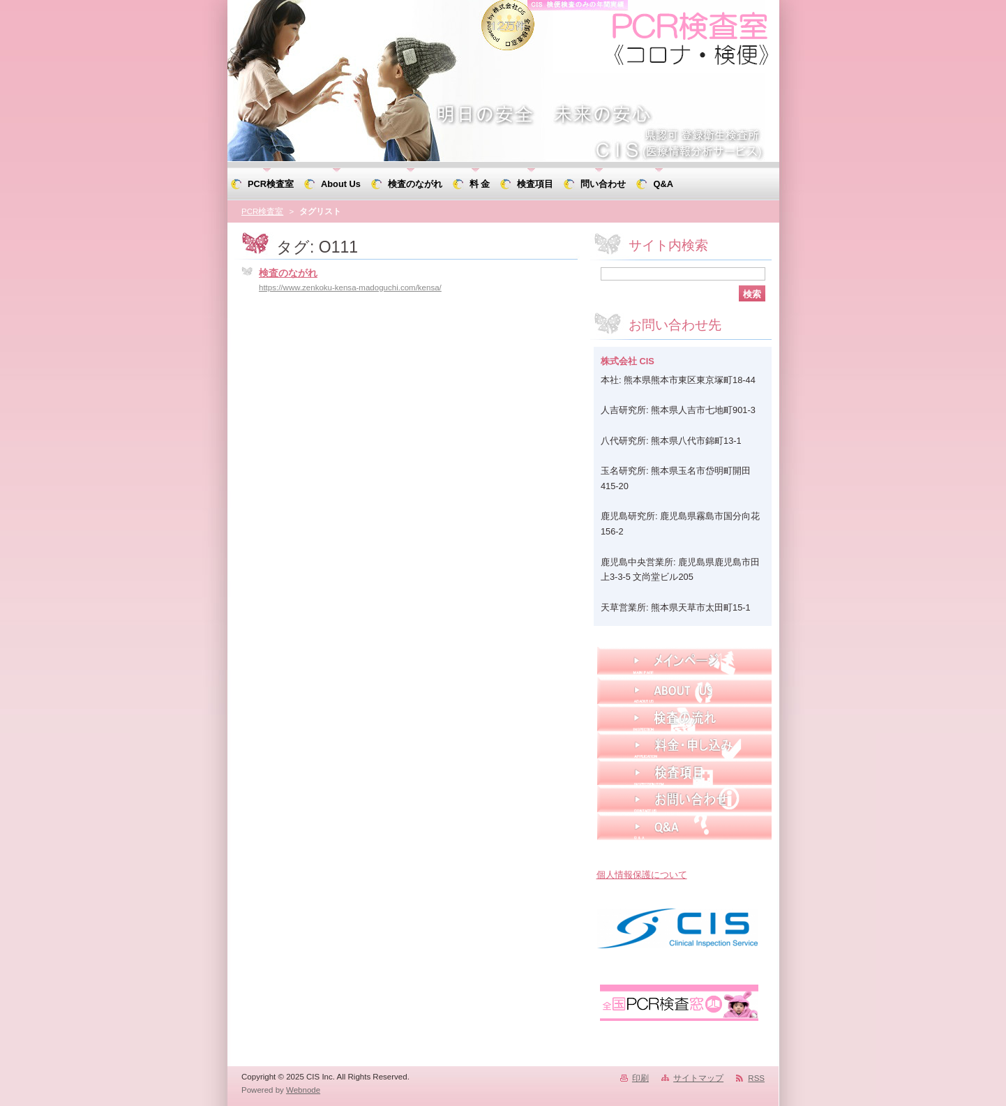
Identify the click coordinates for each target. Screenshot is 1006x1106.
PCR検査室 (262, 211)
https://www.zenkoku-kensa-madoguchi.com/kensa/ (350, 287)
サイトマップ (698, 1078)
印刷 (640, 1078)
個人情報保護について (641, 874)
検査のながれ (288, 272)
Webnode (303, 1090)
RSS (756, 1078)
